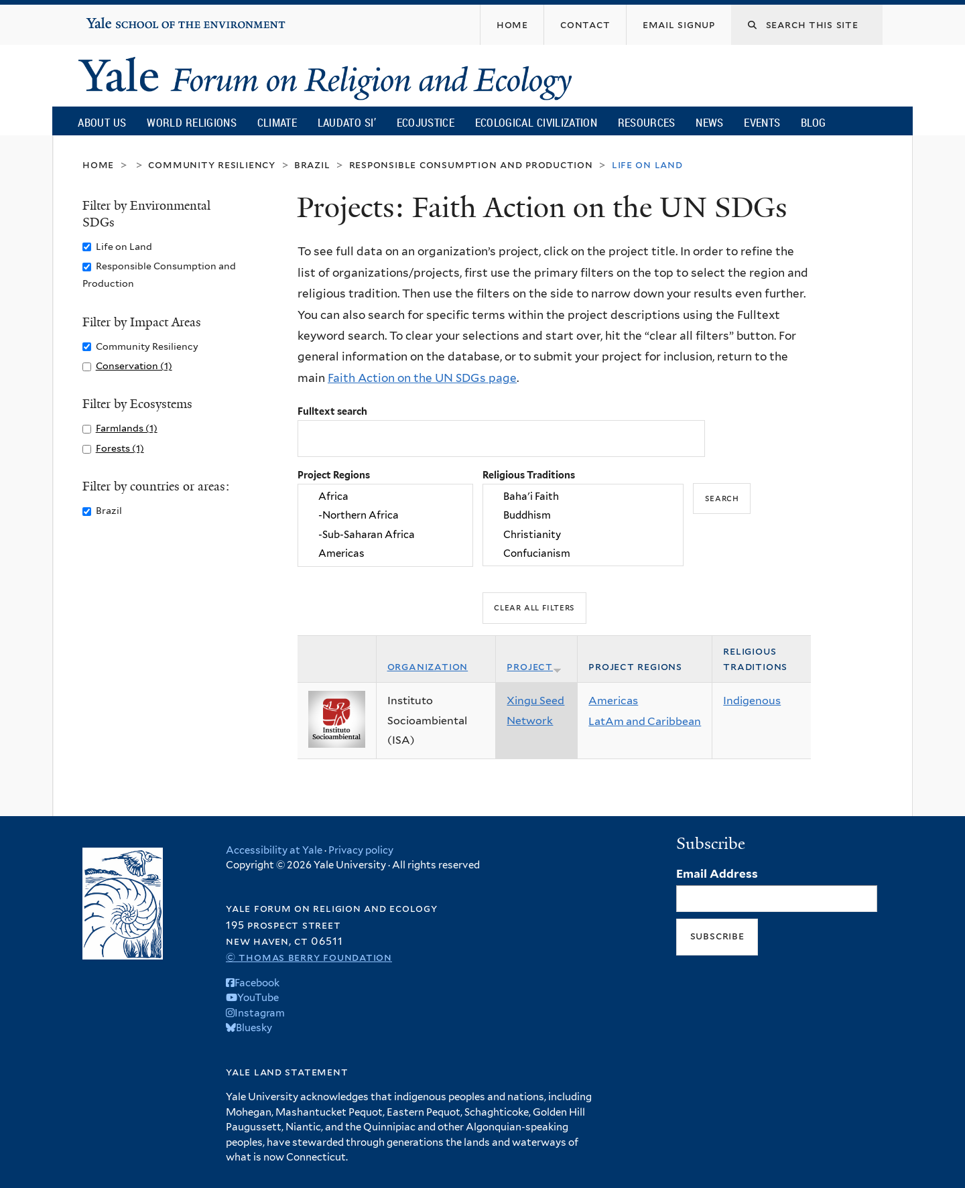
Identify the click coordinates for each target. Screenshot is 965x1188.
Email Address (717, 873)
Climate (277, 122)
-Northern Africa (385, 516)
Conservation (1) (134, 365)
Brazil (312, 164)
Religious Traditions (528, 474)
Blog (813, 122)
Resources (647, 122)
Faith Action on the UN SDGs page (422, 378)
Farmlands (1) (126, 428)
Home (98, 164)
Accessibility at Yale (274, 850)
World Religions (192, 122)
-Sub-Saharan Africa (385, 534)
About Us (102, 122)
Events (762, 122)
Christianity (583, 534)
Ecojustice (425, 122)
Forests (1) (120, 448)
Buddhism (583, 516)
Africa (385, 496)
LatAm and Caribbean (644, 721)
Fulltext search (332, 411)
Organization (427, 666)
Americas (385, 553)
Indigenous (752, 700)
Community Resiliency (211, 164)
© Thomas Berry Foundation (309, 957)
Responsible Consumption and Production (471, 164)
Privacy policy (360, 850)
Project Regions (334, 474)
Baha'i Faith (583, 496)
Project (534, 666)
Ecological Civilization (536, 122)
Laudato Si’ (347, 122)
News (709, 122)
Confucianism (583, 553)
